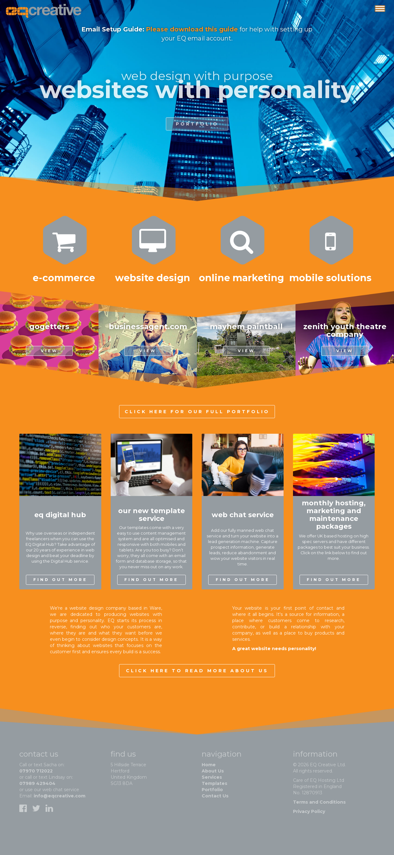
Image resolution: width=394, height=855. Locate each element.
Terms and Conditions (319, 802)
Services (212, 777)
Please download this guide (192, 29)
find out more (60, 579)
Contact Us (215, 796)
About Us (213, 771)
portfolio (197, 128)
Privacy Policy (309, 811)
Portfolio (212, 789)
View (49, 350)
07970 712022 (36, 771)
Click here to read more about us (197, 670)
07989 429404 (37, 783)
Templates (214, 783)
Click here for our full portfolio (197, 411)
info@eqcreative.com (59, 796)
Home (209, 765)
